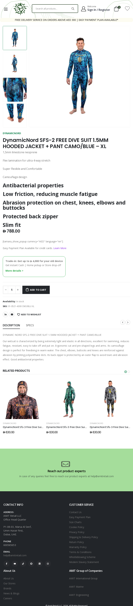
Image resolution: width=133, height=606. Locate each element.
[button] (125, 371)
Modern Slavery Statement (84, 562)
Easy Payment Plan (80, 517)
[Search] (73, 9)
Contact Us (75, 512)
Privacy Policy (76, 532)
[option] (15, 38)
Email (12, 314)
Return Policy (76, 542)
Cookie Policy (76, 527)
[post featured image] (23, 398)
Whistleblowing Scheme (82, 557)
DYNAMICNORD (12, 133)
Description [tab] (11, 325)
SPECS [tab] (30, 325)
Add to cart (38, 289)
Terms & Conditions (80, 552)
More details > (14, 270)
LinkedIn (5, 314)
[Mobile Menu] (5, 8)
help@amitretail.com (14, 555)
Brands (7, 588)
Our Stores (9, 583)
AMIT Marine (76, 586)
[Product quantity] (11, 290)
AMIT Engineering (79, 595)
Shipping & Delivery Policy (83, 537)
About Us (8, 578)
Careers (7, 598)
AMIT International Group (83, 578)
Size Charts (75, 522)
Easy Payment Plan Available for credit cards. (34, 248)
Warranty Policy (78, 547)
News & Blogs (11, 593)
